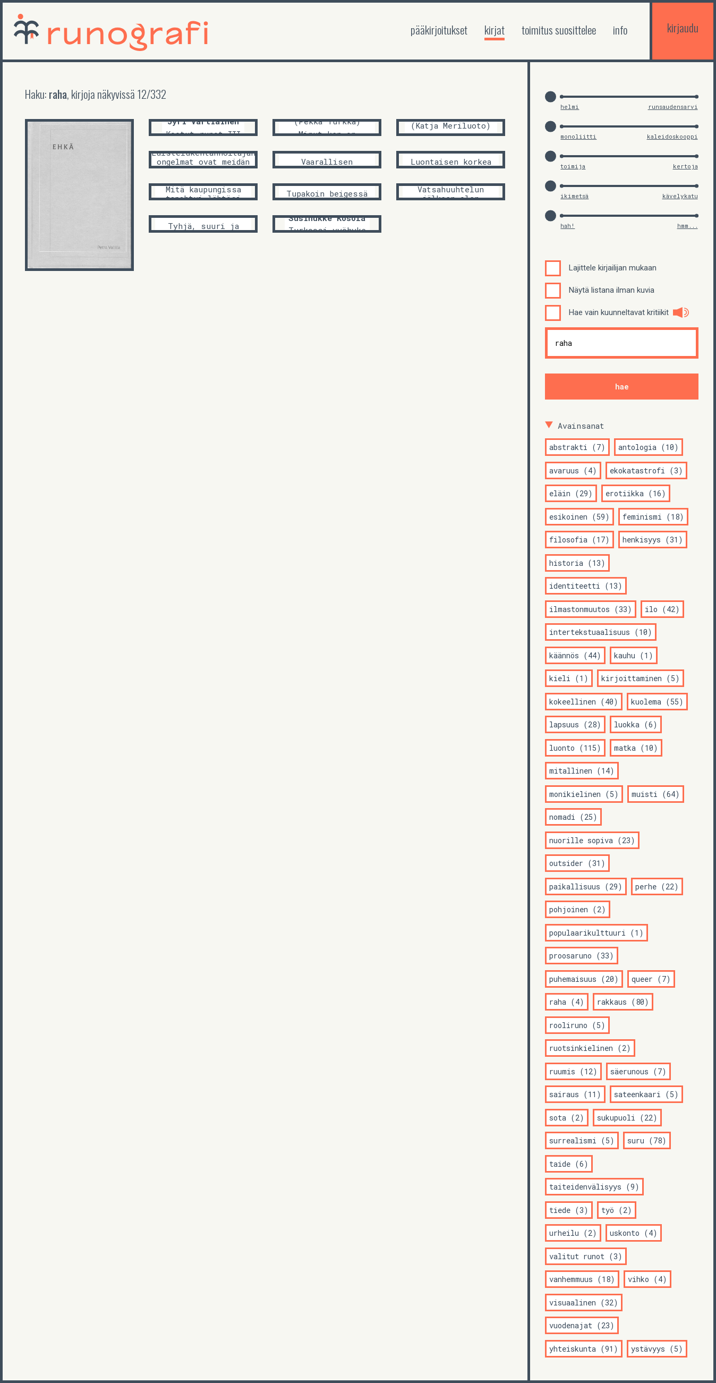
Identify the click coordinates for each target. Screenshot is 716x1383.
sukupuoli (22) (627, 1118)
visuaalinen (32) (583, 1302)
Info (620, 29)
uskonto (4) (634, 1233)
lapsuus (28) (575, 724)
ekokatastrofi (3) (646, 470)
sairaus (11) (575, 1094)
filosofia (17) (579, 539)
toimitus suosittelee (559, 29)
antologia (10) (648, 447)
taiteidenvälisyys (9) (594, 1187)
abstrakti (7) (577, 447)
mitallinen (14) (582, 771)
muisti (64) (656, 794)
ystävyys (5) (657, 1349)
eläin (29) (571, 493)
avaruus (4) (573, 470)
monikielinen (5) (584, 794)
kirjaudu (682, 27)
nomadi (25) (573, 817)
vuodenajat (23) (582, 1325)
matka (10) (636, 748)
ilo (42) (662, 609)
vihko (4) (647, 1279)
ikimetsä (574, 196)
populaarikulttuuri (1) (596, 933)
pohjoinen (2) (577, 909)
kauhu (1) (633, 655)
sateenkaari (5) (646, 1094)
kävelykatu (680, 196)
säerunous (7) (638, 1071)
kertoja (685, 166)
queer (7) (651, 979)
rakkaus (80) (623, 1002)
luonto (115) (575, 748)
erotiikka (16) (636, 493)
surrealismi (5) (582, 1140)
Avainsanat (581, 425)
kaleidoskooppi (672, 136)
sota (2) (566, 1118)
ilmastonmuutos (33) (590, 609)
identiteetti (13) (586, 586)
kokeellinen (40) (583, 702)
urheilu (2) (573, 1233)
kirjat (494, 29)
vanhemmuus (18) (582, 1279)
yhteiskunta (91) (583, 1349)
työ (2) (616, 1210)
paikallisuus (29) (586, 886)
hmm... (687, 226)
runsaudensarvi (673, 107)
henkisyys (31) (653, 539)
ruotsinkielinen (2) (590, 1048)
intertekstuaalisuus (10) (600, 632)
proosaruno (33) (581, 956)
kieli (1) (569, 678)
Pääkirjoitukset (439, 29)
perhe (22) (657, 886)
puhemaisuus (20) (584, 979)
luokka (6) (636, 724)
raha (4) (566, 1002)
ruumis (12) (573, 1071)
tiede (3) (569, 1210)
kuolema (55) (657, 702)
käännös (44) (575, 655)
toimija (572, 166)
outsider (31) (577, 863)
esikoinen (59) (579, 517)
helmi (569, 107)
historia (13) (577, 563)
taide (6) (569, 1164)
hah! (567, 226)
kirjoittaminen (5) (640, 678)
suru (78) (647, 1140)
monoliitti (578, 136)
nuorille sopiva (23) (592, 840)
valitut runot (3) (586, 1256)
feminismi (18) (653, 517)
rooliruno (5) (577, 1025)
